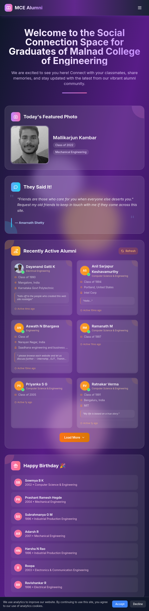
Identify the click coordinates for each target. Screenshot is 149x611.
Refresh (128, 251)
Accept (120, 604)
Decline (138, 604)
